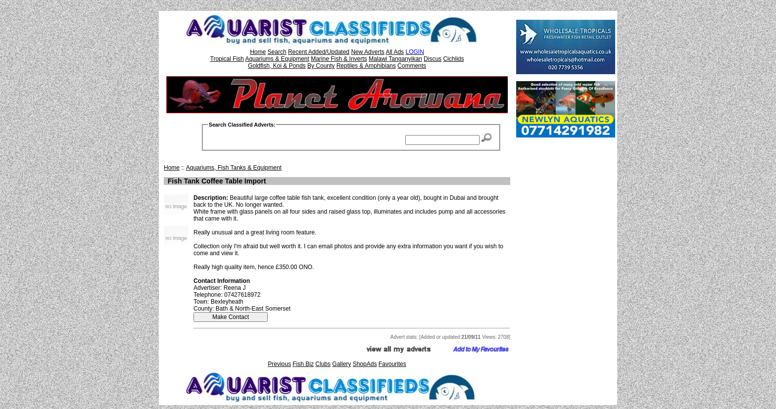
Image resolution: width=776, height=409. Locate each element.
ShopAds (365, 364)
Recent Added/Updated (318, 51)
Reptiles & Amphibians (366, 65)
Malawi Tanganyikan (395, 58)
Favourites (392, 364)
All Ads (395, 51)
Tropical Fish (227, 58)
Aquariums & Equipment (277, 58)
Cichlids (453, 58)
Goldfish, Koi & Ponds (277, 65)
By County (321, 65)
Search (277, 51)
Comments (411, 65)
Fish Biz (303, 364)
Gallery (341, 364)
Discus (432, 58)
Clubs (323, 364)
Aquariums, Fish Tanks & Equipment (234, 167)
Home (258, 51)
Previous (279, 364)
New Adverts (367, 51)
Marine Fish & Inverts (339, 58)
